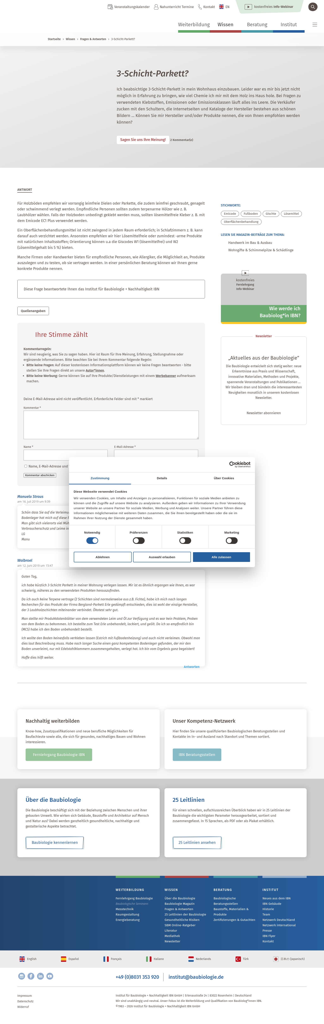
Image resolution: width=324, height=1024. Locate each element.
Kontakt (209, 7)
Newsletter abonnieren (264, 416)
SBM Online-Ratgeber (179, 927)
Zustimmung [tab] (100, 478)
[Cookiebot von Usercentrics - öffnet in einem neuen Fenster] (232, 464)
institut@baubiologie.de (196, 984)
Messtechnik (124, 910)
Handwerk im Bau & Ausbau (254, 244)
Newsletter (172, 944)
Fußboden (252, 215)
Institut (289, 24)
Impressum (24, 1004)
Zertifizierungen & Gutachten (232, 916)
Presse (266, 933)
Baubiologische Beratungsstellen (234, 899)
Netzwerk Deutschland (277, 922)
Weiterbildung (194, 24)
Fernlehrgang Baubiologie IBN (59, 756)
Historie (267, 911)
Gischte (272, 215)
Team (265, 916)
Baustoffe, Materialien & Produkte (229, 907)
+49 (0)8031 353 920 (137, 984)
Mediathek (172, 939)
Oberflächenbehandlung (242, 223)
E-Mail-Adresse (125, 448)
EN (227, 7)
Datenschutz (25, 1009)
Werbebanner (166, 377)
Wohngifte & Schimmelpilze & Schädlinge (267, 253)
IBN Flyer (268, 939)
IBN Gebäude (270, 905)
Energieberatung (126, 922)
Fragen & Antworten (93, 39)
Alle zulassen (221, 557)
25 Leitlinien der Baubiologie (183, 916)
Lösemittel (293, 215)
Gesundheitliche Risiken (180, 922)
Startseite (54, 39)
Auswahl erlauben (162, 557)
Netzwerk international (277, 927)
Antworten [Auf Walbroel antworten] (192, 668)
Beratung (257, 24)
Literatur (170, 933)
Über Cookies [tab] (224, 478)
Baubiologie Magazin (178, 905)
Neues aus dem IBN (275, 899)
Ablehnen (102, 557)
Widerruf (23, 1015)
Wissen (225, 24)
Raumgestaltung (126, 916)
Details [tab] (162, 478)
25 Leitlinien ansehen (197, 844)
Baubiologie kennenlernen (54, 844)
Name (28, 448)
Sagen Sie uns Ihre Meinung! (147, 140)
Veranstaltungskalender (132, 7)
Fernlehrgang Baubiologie (132, 899)
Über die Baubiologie (178, 899)
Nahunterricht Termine (177, 7)
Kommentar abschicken (40, 476)
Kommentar (32, 409)
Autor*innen (95, 372)
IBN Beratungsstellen (196, 756)
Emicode (230, 215)
